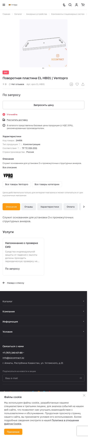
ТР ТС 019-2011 (29, 148)
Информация (10, 321)
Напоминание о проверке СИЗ (21, 244)
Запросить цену (43, 105)
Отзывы (28, 206)
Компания (9, 311)
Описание (11, 206)
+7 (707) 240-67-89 (13, 352)
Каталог (7, 301)
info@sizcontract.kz (13, 357)
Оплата (71, 206)
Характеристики (49, 206)
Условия (7, 331)
